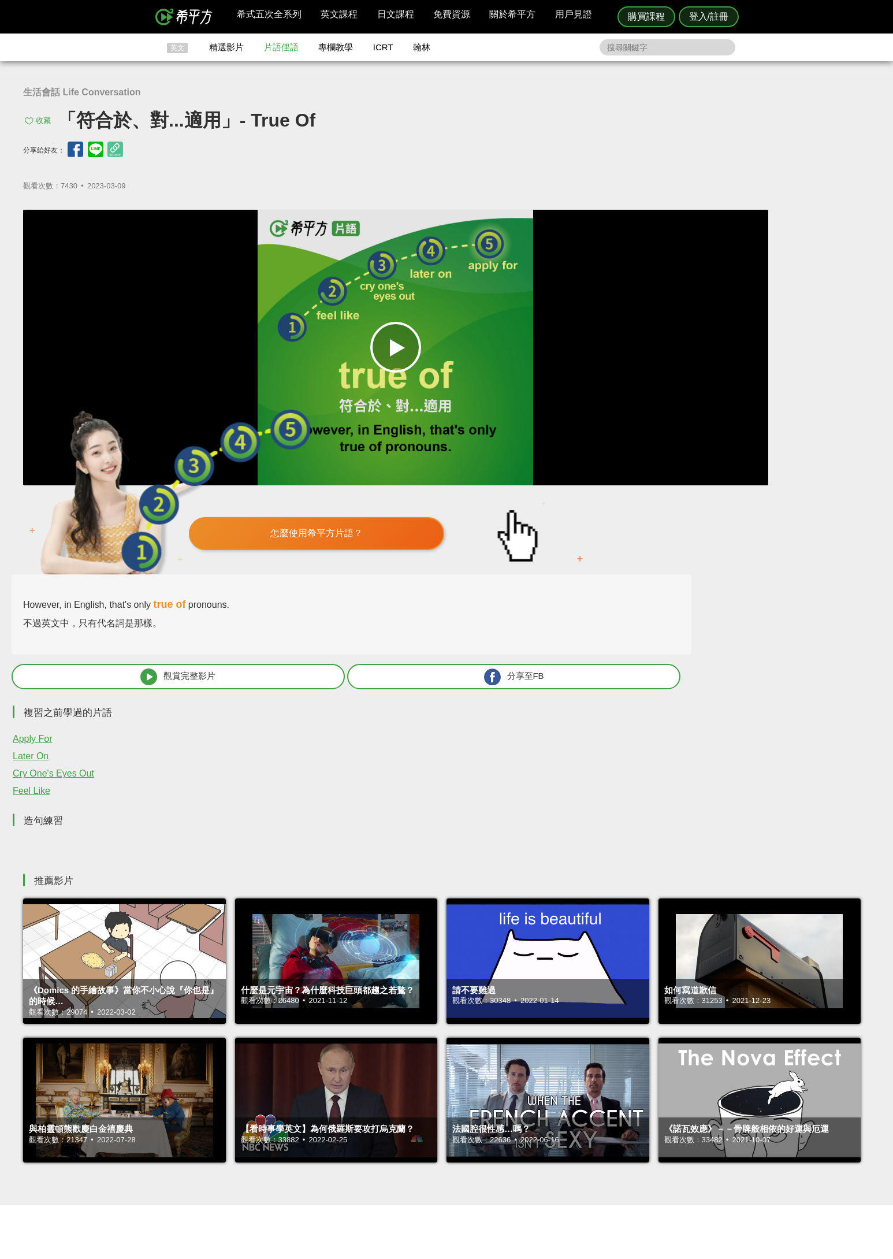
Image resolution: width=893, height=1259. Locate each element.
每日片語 (460, 1128)
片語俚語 (281, 47)
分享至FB (778, 390)
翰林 (421, 47)
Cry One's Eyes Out (589, 488)
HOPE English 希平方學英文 (348, 1038)
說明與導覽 (574, 1118)
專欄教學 (335, 47)
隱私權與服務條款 (586, 1108)
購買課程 (646, 16)
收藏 (43, 120)
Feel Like (567, 505)
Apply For (568, 453)
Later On (567, 471)
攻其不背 (460, 1108)
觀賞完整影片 (623, 390)
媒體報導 (516, 1139)
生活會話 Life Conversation (82, 92)
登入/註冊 (708, 16)
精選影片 (226, 47)
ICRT (383, 47)
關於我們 (516, 1128)
